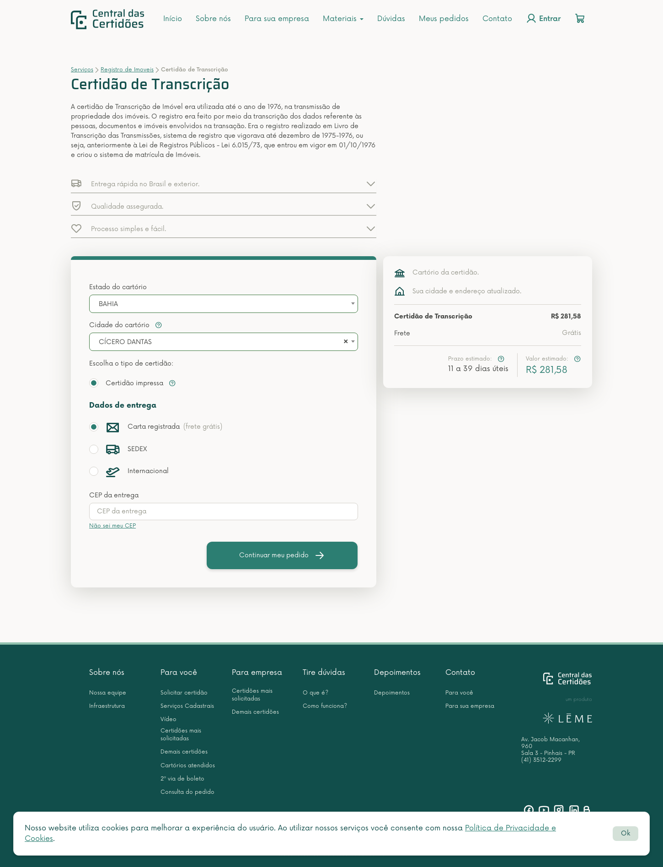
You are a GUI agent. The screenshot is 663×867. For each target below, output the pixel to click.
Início (172, 18)
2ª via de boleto (182, 778)
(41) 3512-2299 (541, 760)
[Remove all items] (344, 342)
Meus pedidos (444, 18)
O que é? (315, 692)
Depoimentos (397, 672)
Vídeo (168, 719)
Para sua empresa (277, 18)
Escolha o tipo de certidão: (131, 363)
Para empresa (257, 672)
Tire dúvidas (324, 672)
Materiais (343, 18)
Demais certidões (184, 752)
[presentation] (223, 511)
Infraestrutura (107, 706)
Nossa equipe (107, 692)
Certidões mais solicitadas (180, 734)
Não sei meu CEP (112, 525)
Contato (497, 18)
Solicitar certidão (184, 692)
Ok (625, 833)
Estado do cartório (118, 287)
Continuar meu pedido (282, 555)
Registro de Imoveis (127, 69)
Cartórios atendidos (187, 765)
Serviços (82, 69)
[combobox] (223, 304)
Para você (178, 672)
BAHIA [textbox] (108, 304)
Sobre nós (213, 18)
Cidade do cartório (125, 325)
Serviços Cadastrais (187, 706)
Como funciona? (325, 706)
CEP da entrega (114, 495)
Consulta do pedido (187, 792)
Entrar (543, 18)
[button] (223, 183)
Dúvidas (391, 18)
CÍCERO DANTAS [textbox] (125, 342)
